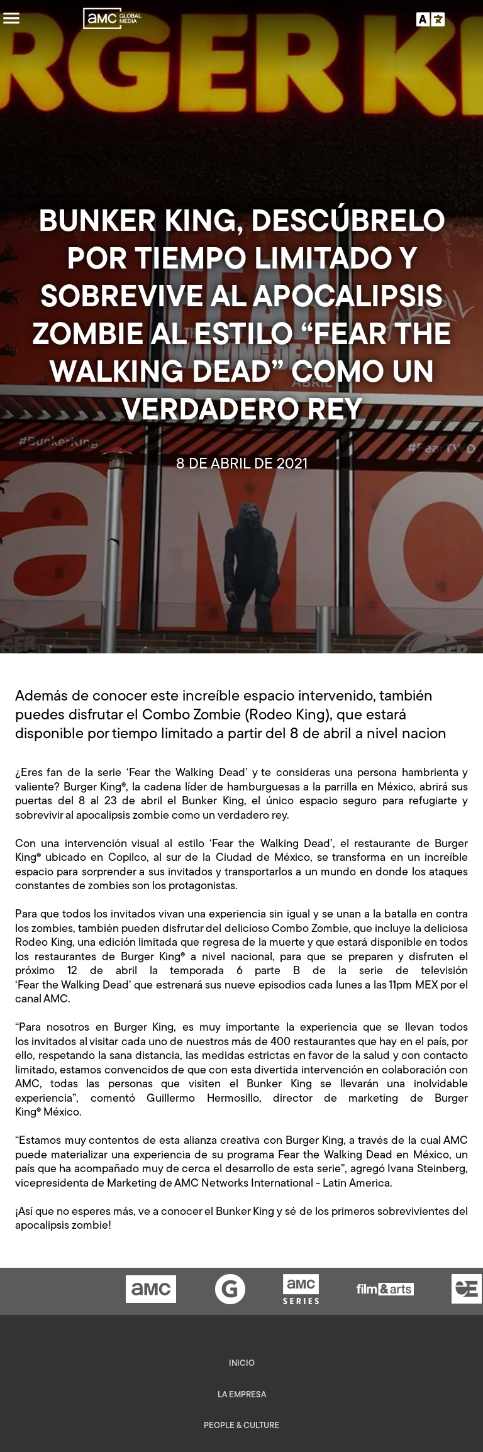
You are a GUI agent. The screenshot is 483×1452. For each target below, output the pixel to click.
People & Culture (241, 1426)
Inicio (242, 1364)
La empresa (242, 1395)
